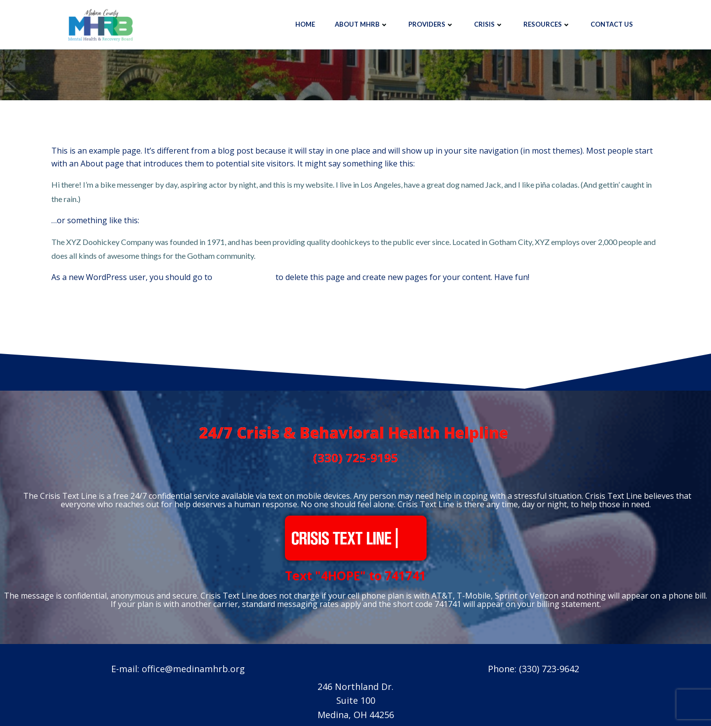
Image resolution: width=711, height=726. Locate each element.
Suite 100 (355, 701)
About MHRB (362, 24)
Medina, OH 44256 (355, 715)
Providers (431, 24)
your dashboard (244, 277)
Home (305, 24)
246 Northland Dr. (355, 686)
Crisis (489, 24)
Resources (547, 24)
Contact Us (612, 24)
